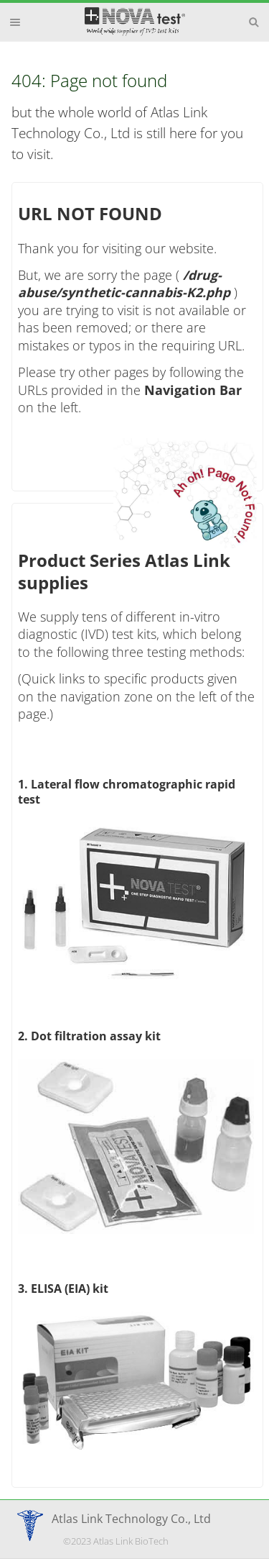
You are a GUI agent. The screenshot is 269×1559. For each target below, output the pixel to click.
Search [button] (253, 22)
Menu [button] (15, 22)
